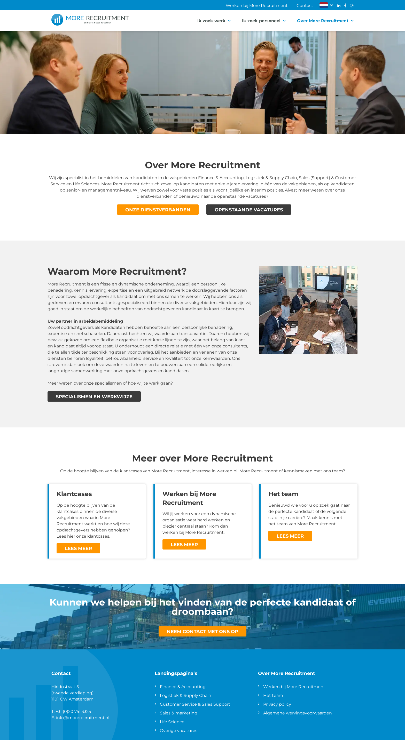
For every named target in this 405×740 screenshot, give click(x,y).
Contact (305, 5)
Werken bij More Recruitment (257, 5)
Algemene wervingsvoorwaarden (297, 712)
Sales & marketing (178, 712)
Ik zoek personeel (261, 20)
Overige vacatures (178, 730)
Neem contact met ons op (202, 631)
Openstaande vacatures (249, 209)
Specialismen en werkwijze (94, 396)
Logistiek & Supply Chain (185, 695)
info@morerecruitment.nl (82, 717)
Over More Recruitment (322, 20)
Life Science (172, 721)
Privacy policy (277, 704)
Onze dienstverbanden (157, 209)
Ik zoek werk (211, 20)
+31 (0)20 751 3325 (73, 711)
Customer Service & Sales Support (195, 704)
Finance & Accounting (183, 686)
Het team (273, 695)
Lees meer (78, 548)
